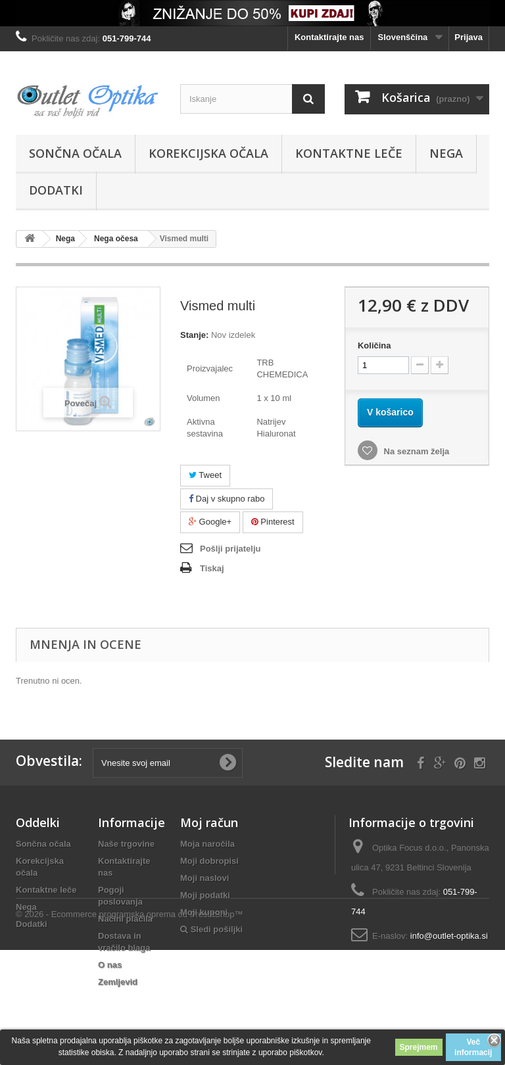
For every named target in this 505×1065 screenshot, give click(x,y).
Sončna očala (75, 153)
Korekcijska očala (208, 153)
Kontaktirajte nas (329, 37)
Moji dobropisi (209, 861)
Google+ (210, 522)
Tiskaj (212, 568)
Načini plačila (125, 919)
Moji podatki (205, 895)
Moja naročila (207, 844)
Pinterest (273, 522)
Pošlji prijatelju (230, 549)
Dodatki (56, 190)
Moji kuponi (204, 912)
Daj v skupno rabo (226, 499)
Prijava (468, 37)
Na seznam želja (415, 451)
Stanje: (194, 335)
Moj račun (209, 822)
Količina (374, 345)
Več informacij (473, 1047)
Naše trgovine (126, 844)
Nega (446, 153)
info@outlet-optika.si (449, 936)
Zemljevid (117, 982)
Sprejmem (419, 1047)
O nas (110, 965)
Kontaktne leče (348, 153)
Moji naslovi (204, 878)
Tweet (205, 475)
